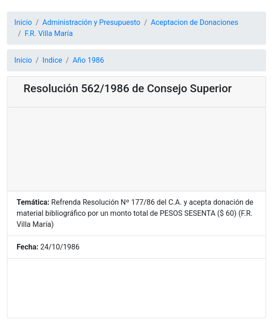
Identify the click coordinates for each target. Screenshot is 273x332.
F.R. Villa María (49, 33)
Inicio (23, 22)
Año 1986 (88, 60)
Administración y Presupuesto (91, 22)
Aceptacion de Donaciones (194, 22)
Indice (52, 60)
